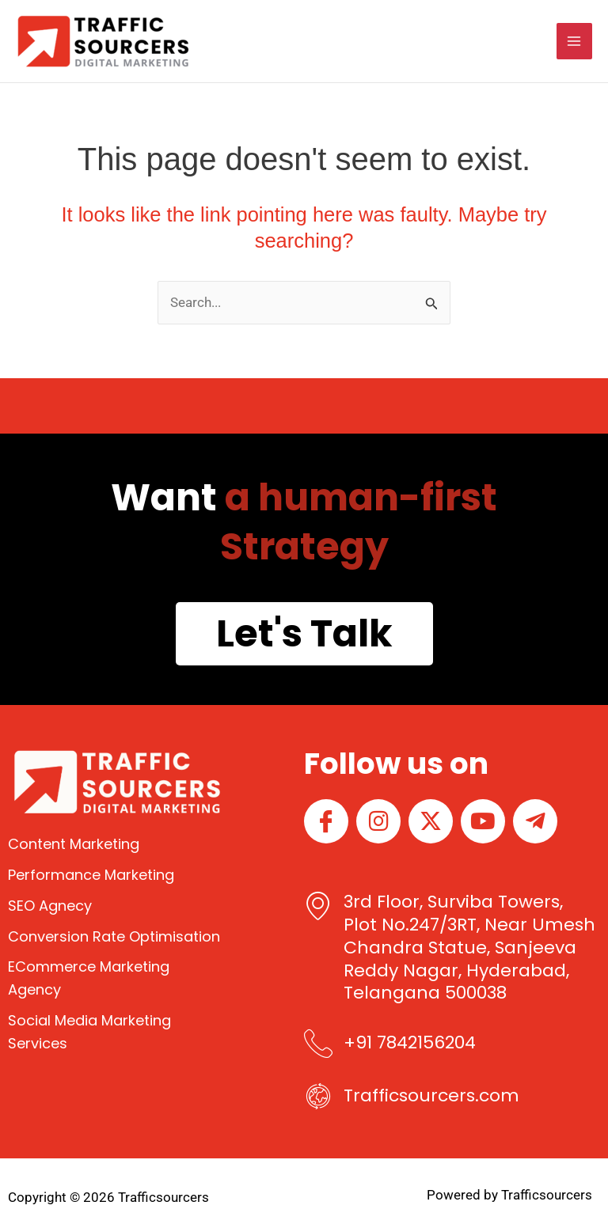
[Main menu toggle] (575, 41)
